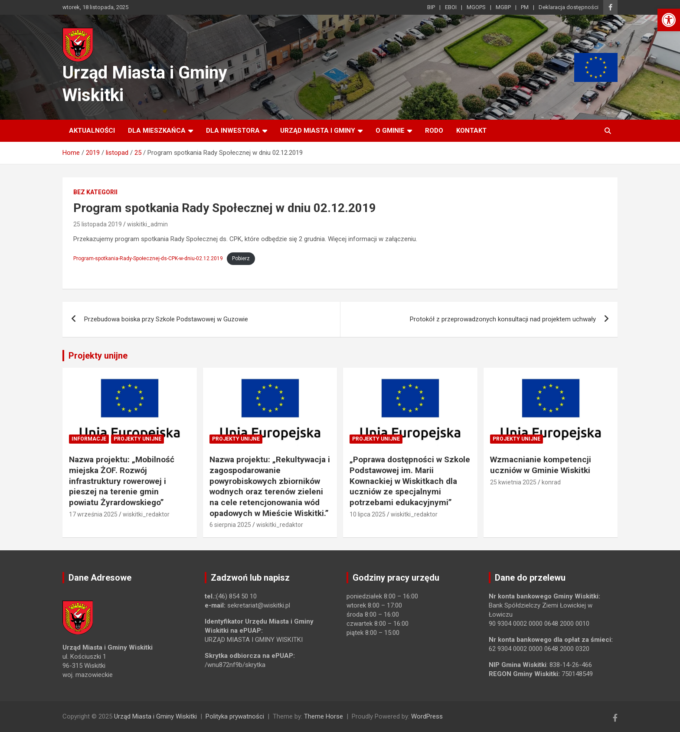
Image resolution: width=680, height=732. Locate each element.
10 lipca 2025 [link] (368, 514)
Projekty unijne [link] (98, 355)
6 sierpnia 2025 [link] (230, 524)
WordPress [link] (427, 716)
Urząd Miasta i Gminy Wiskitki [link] (155, 716)
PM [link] (525, 7)
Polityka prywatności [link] (235, 716)
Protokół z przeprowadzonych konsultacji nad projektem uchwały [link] (503, 319)
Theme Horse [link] (323, 716)
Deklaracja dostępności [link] (568, 7)
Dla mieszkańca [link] (157, 130)
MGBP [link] (503, 7)
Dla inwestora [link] (233, 130)
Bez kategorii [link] (95, 192)
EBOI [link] (451, 7)
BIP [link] (431, 7)
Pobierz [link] (241, 258)
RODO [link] (434, 130)
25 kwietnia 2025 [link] (513, 482)
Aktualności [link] (92, 130)
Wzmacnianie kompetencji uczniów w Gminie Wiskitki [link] (540, 464)
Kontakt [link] (471, 130)
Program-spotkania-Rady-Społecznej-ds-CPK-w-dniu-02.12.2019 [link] (148, 258)
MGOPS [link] (476, 7)
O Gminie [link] (390, 130)
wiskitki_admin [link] (147, 224)
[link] (668, 20)
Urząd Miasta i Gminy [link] (317, 130)
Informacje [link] (89, 439)
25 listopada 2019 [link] (97, 224)
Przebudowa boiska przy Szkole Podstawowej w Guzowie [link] (166, 319)
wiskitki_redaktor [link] (146, 514)
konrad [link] (551, 482)
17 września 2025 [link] (93, 514)
